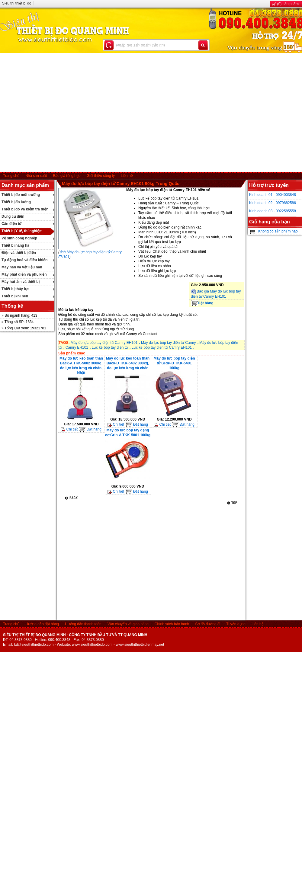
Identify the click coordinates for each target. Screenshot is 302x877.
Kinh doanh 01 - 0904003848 (272, 195)
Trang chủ (11, 176)
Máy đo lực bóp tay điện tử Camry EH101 (104, 343)
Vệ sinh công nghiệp (19, 238)
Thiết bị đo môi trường (21, 195)
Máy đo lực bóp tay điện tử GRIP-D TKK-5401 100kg (174, 363)
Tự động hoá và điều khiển (24, 260)
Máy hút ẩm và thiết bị (21, 282)
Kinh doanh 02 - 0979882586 (272, 203)
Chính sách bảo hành (172, 624)
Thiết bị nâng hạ (15, 245)
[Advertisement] (56, 112)
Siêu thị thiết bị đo (16, 3)
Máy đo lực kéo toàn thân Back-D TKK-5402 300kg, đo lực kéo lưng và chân (127, 363)
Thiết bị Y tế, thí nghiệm (22, 231)
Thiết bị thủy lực (15, 289)
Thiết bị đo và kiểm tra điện (25, 209)
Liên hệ (127, 176)
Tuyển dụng (236, 624)
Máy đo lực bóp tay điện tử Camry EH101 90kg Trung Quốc (120, 183)
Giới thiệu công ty (101, 176)
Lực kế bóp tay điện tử (110, 347)
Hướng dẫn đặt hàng (42, 624)
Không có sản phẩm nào (278, 231)
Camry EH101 (77, 347)
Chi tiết (69, 429)
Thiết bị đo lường (16, 202)
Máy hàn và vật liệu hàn (22, 267)
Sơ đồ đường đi (207, 624)
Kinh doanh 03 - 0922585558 (272, 211)
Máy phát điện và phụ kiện (24, 274)
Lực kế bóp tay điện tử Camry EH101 (161, 347)
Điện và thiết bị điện (19, 253)
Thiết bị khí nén (15, 296)
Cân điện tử (11, 224)
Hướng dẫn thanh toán (83, 624)
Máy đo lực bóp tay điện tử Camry (168, 343)
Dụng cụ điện (13, 216)
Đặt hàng (202, 303)
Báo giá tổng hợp (66, 176)
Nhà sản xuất (36, 176)
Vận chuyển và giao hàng (128, 624)
